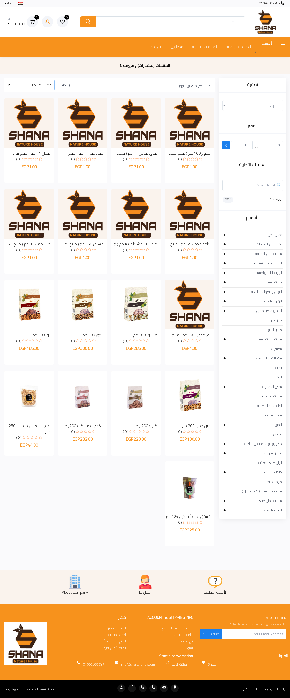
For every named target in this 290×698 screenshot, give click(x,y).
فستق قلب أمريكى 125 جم (188, 516)
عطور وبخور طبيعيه (270, 453)
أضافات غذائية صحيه (269, 405)
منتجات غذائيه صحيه (270, 396)
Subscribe (211, 633)
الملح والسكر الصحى (269, 310)
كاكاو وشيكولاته (271, 472)
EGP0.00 (16, 22)
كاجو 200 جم (146, 425)
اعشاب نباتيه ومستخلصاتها (266, 263)
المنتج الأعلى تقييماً (114, 648)
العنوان (189, 648)
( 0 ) (179, 159)
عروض (277, 434)
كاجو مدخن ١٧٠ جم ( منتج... (189, 244)
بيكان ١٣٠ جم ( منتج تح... (31, 153)
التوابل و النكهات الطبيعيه (266, 291)
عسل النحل (275, 234)
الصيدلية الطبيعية (272, 510)
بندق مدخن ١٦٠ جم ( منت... (136, 153)
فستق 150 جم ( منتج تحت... (81, 244)
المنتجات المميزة (116, 628)
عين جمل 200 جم (196, 425)
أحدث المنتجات (117, 634)
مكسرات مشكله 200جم (84, 425)
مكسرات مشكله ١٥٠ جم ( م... (134, 244)
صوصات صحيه (273, 481)
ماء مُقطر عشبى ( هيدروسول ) (262, 491)
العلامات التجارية (204, 46)
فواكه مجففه (273, 415)
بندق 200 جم (93, 334)
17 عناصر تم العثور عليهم (194, 86)
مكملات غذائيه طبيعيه (268, 358)
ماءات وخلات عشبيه (269, 339)
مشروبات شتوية (272, 386)
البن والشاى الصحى (270, 301)
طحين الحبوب (274, 329)
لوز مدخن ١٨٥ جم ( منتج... (190, 334)
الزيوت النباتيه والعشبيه (268, 272)
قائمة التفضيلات (183, 634)
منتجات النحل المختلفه (268, 253)
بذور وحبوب (275, 320)
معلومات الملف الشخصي (177, 628)
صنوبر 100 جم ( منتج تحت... (189, 153)
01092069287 (271, 3)
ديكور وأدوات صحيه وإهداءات (263, 443)
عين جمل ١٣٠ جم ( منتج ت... (28, 244)
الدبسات (277, 377)
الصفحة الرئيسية (238, 46)
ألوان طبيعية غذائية (270, 462)
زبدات (278, 367)
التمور (278, 424)
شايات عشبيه (274, 282)
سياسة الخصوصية (276, 689)
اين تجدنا (155, 46)
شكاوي (176, 46)
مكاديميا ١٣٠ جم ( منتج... (85, 153)
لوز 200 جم (41, 334)
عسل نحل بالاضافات (269, 244)
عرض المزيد (263, 51)
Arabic (14, 3)
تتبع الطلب (187, 641)
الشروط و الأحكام (254, 689)
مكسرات (276, 348)
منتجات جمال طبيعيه (269, 500)
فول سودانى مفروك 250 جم (29, 428)
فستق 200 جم (145, 334)
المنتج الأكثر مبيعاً (115, 641)
